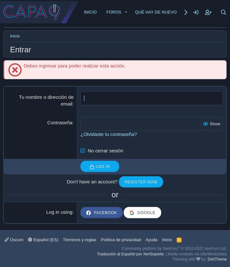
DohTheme (217, 259)
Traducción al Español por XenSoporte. (130, 254)
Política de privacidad (121, 239)
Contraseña (59, 122)
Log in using (59, 212)
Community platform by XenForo (174, 248)
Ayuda (152, 239)
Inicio (90, 12)
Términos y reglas (79, 239)
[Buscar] (223, 12)
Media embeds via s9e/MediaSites (197, 254)
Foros (113, 12)
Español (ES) (43, 239)
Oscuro (14, 239)
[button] (126, 12)
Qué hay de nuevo (156, 12)
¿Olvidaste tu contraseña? (108, 134)
